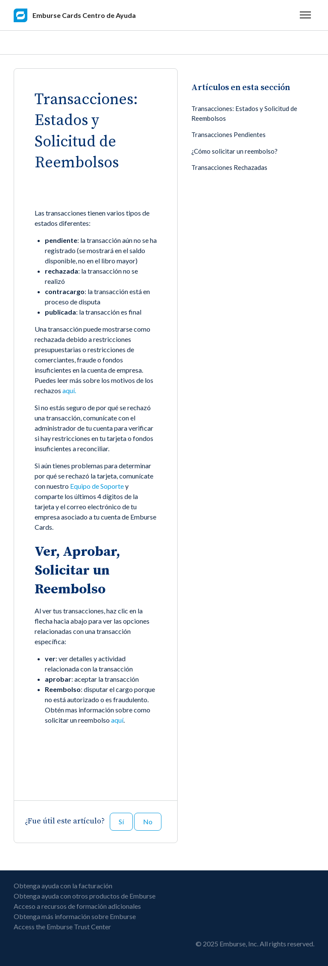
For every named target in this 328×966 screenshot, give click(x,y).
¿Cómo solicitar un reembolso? (234, 151)
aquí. (69, 390)
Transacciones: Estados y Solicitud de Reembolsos (244, 113)
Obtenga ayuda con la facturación (63, 885)
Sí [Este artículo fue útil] (121, 821)
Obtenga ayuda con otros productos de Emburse (84, 896)
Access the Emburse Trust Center (62, 926)
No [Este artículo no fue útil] (147, 821)
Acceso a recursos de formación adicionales (77, 906)
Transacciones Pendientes (228, 134)
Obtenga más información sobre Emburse (75, 916)
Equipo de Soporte (97, 486)
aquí (117, 720)
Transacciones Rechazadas (229, 167)
